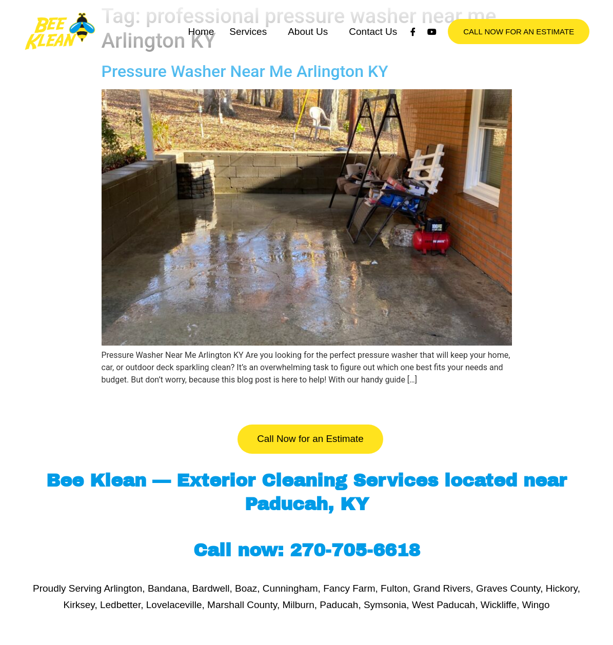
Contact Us (373, 41)
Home (201, 41)
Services (248, 41)
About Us (308, 41)
